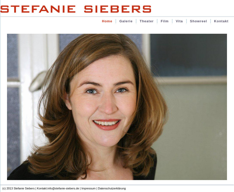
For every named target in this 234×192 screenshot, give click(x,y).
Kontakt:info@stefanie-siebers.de (58, 188)
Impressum (88, 188)
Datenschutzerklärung (112, 188)
